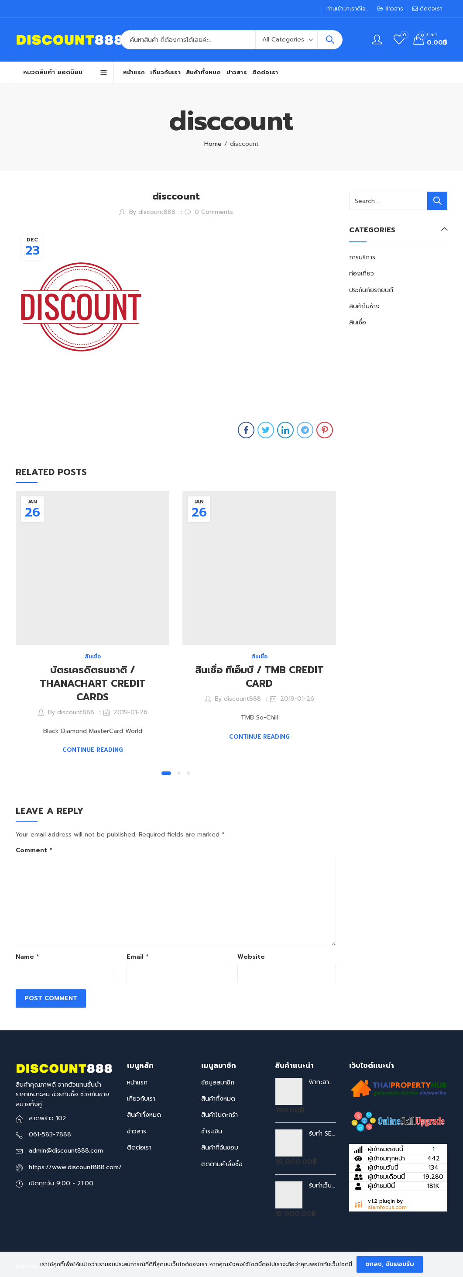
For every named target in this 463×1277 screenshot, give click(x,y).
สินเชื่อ (93, 657)
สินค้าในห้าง (364, 306)
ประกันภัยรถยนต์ (371, 290)
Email (137, 956)
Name (27, 956)
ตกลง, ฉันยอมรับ (389, 1264)
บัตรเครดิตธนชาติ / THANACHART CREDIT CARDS (93, 683)
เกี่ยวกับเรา (141, 1098)
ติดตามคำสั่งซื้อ (222, 1164)
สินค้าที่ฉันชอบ (219, 1147)
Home (213, 143)
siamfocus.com (387, 1207)
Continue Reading (92, 750)
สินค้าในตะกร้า (219, 1114)
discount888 (156, 212)
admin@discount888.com (66, 1150)
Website (251, 956)
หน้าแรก (137, 1082)
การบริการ (362, 257)
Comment (34, 850)
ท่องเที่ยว (361, 273)
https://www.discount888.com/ (75, 1167)
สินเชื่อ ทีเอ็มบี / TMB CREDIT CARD (259, 677)
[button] (166, 773)
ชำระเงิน (211, 1131)
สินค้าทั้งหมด (144, 1114)
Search (330, 39)
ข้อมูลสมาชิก (217, 1082)
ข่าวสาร (136, 1131)
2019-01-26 (130, 712)
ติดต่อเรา (139, 1147)
